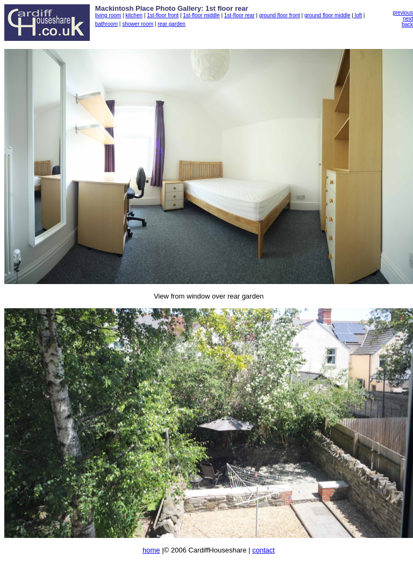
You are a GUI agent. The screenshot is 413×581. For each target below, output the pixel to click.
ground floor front (279, 15)
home (151, 550)
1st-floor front (163, 15)
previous (403, 13)
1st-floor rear (239, 15)
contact (263, 550)
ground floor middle (327, 15)
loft (357, 15)
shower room (137, 24)
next (408, 19)
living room (108, 15)
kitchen (134, 15)
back (407, 24)
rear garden (172, 24)
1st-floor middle (201, 15)
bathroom (106, 24)
